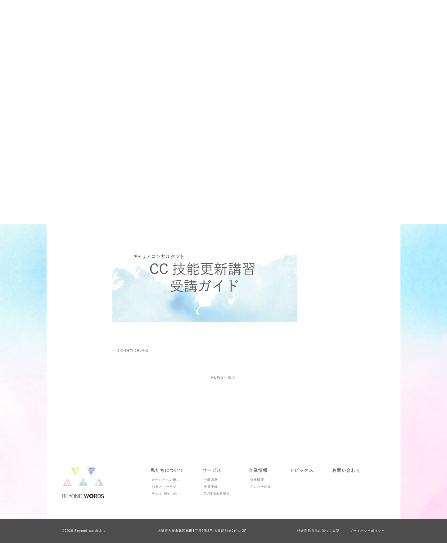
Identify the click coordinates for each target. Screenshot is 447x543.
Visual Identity (164, 493)
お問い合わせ (346, 470)
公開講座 (211, 479)
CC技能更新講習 (217, 493)
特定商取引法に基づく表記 (318, 530)
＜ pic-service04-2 (130, 350)
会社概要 (257, 479)
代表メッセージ (164, 486)
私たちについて (167, 470)
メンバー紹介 (260, 486)
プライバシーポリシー (367, 530)
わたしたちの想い (166, 479)
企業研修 (211, 486)
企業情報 (258, 470)
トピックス (302, 470)
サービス (211, 470)
